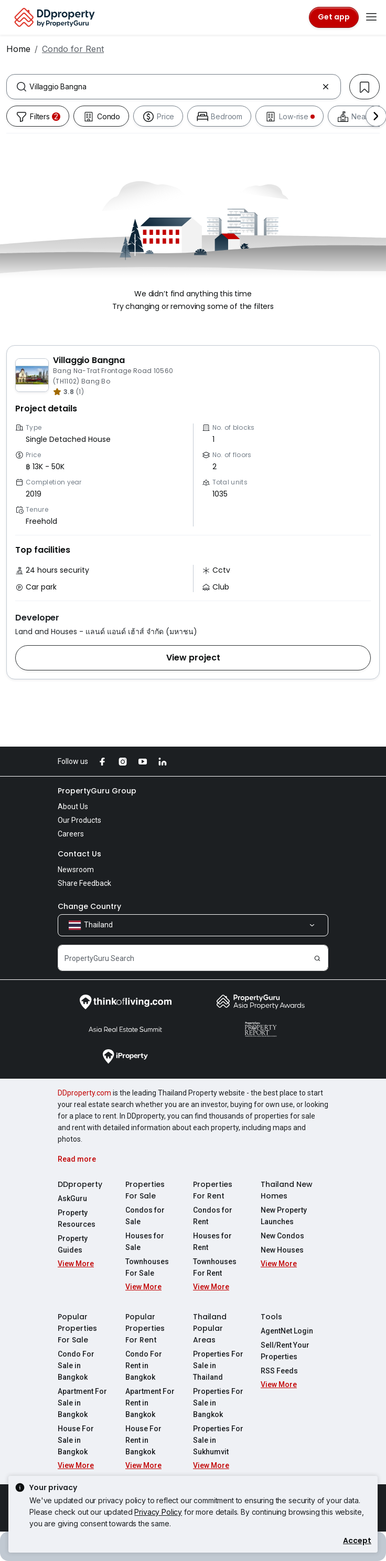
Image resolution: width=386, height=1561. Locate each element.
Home (18, 49)
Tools (271, 1316)
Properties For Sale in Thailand (218, 1365)
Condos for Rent (212, 1216)
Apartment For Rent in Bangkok (150, 1403)
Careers (71, 834)
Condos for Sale (145, 1216)
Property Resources (76, 1218)
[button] (193, 657)
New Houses (282, 1250)
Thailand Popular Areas (210, 1328)
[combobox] (173, 86)
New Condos (282, 1236)
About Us (73, 806)
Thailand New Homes (287, 1190)
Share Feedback (84, 883)
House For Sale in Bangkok (76, 1440)
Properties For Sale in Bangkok (218, 1403)
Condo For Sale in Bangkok (76, 1365)
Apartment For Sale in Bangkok (82, 1403)
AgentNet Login (287, 1331)
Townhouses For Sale (147, 1267)
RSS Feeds (279, 1371)
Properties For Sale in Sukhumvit (218, 1440)
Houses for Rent (212, 1242)
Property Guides (73, 1244)
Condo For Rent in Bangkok (143, 1365)
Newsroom (76, 869)
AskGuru (72, 1198)
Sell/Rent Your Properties (285, 1351)
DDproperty (80, 1184)
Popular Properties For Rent (145, 1328)
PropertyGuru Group (97, 790)
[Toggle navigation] (371, 17)
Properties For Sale (145, 1190)
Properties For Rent (212, 1190)
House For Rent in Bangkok (143, 1440)
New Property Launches (284, 1216)
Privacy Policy (158, 1511)
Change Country (89, 906)
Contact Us (79, 854)
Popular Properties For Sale (77, 1328)
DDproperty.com (84, 1093)
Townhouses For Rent (215, 1267)
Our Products (79, 820)
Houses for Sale (144, 1242)
